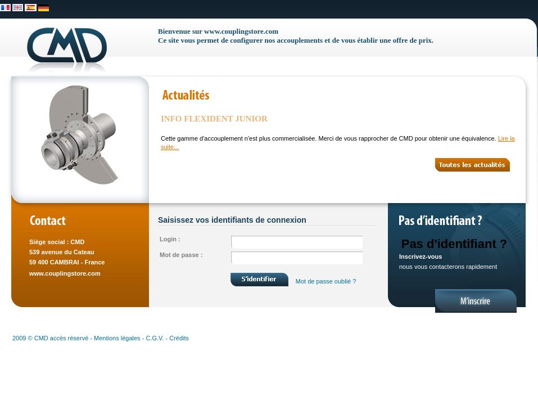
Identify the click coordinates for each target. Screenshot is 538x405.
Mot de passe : (181, 254)
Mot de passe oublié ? (326, 281)
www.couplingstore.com (65, 273)
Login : (170, 239)
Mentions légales (117, 338)
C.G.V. (155, 338)
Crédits (179, 338)
